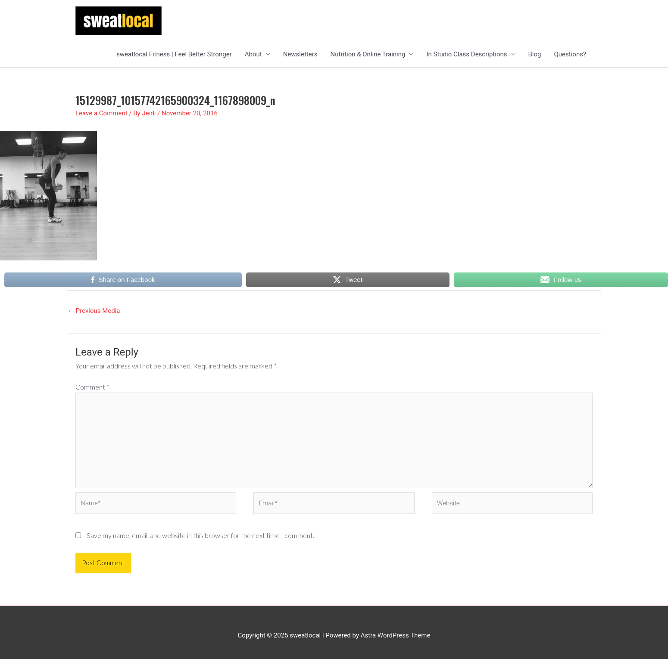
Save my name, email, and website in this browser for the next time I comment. (200, 535)
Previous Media (94, 311)
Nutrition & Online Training (368, 54)
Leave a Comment (101, 113)
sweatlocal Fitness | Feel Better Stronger (174, 54)
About (253, 54)
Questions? (570, 54)
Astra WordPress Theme (396, 635)
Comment (92, 387)
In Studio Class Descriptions (466, 54)
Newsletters (300, 54)
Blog (534, 54)
